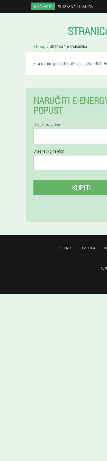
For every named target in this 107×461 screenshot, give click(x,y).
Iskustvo (89, 247)
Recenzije (66, 247)
